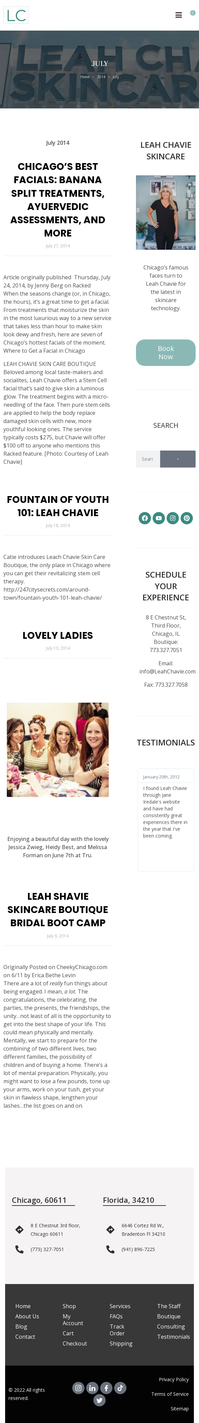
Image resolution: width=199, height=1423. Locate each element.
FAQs (116, 1316)
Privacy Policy (174, 1379)
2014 (101, 76)
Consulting (171, 1326)
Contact (25, 1336)
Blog (21, 1326)
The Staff (169, 1306)
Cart (68, 1333)
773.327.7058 (171, 684)
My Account (73, 1320)
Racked (82, 285)
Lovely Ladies (57, 635)
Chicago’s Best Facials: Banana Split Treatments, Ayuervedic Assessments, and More (57, 200)
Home (85, 76)
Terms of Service (170, 1394)
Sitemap (180, 1408)
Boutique (169, 1316)
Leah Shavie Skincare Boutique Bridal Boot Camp (57, 910)
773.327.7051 (166, 650)
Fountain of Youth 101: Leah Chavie (58, 506)
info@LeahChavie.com (167, 671)
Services (120, 1306)
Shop (69, 1306)
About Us (27, 1316)
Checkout (75, 1343)
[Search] (178, 459)
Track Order (117, 1330)
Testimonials (173, 1336)
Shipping (121, 1343)
